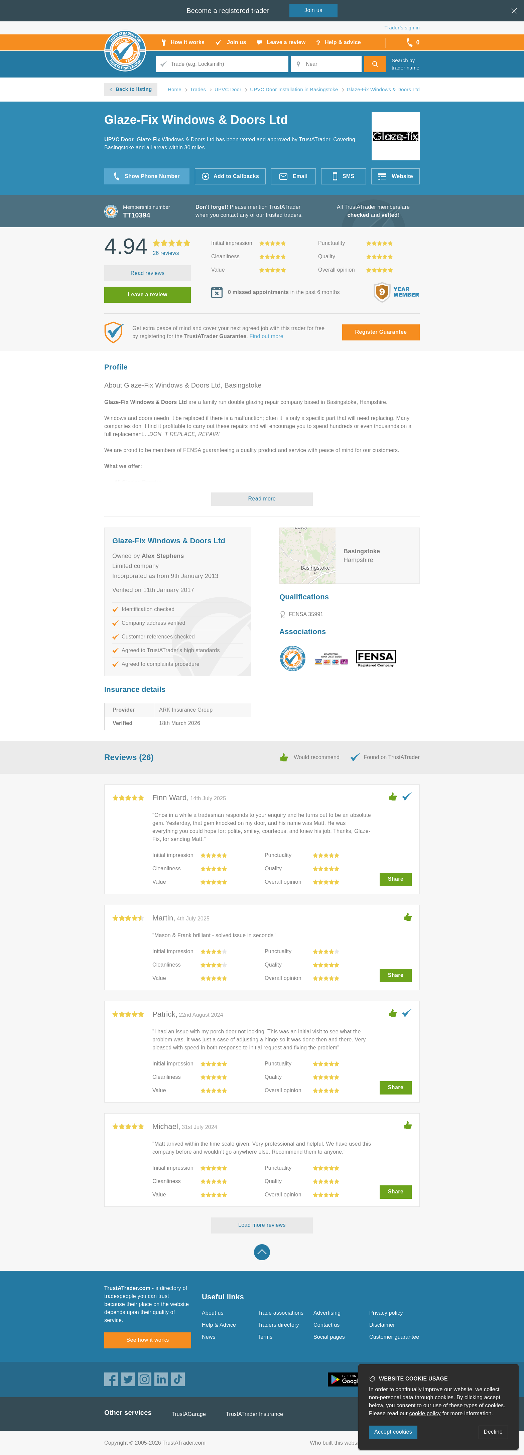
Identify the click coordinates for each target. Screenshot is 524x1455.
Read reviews (148, 273)
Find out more (266, 336)
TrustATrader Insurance (254, 1414)
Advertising (327, 1313)
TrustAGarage (189, 1414)
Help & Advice (219, 1325)
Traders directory (278, 1325)
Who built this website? (338, 1443)
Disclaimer (382, 1325)
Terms (265, 1337)
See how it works (147, 1340)
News (209, 1337)
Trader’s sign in (402, 27)
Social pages (329, 1337)
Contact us (326, 1325)
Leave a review (147, 294)
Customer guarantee (394, 1337)
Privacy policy (386, 1313)
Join (313, 10)
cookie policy (425, 1413)
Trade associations (280, 1313)
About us (213, 1313)
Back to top (262, 1252)
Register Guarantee (381, 332)
